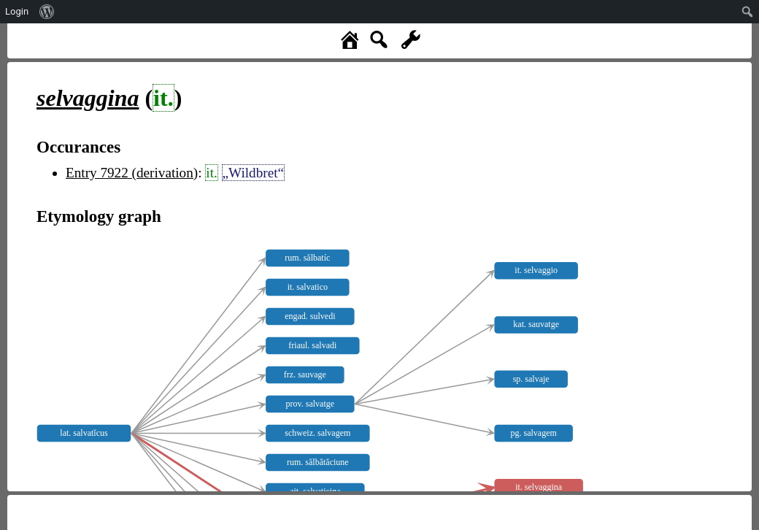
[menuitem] (47, 11)
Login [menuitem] (16, 11)
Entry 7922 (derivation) (132, 172)
